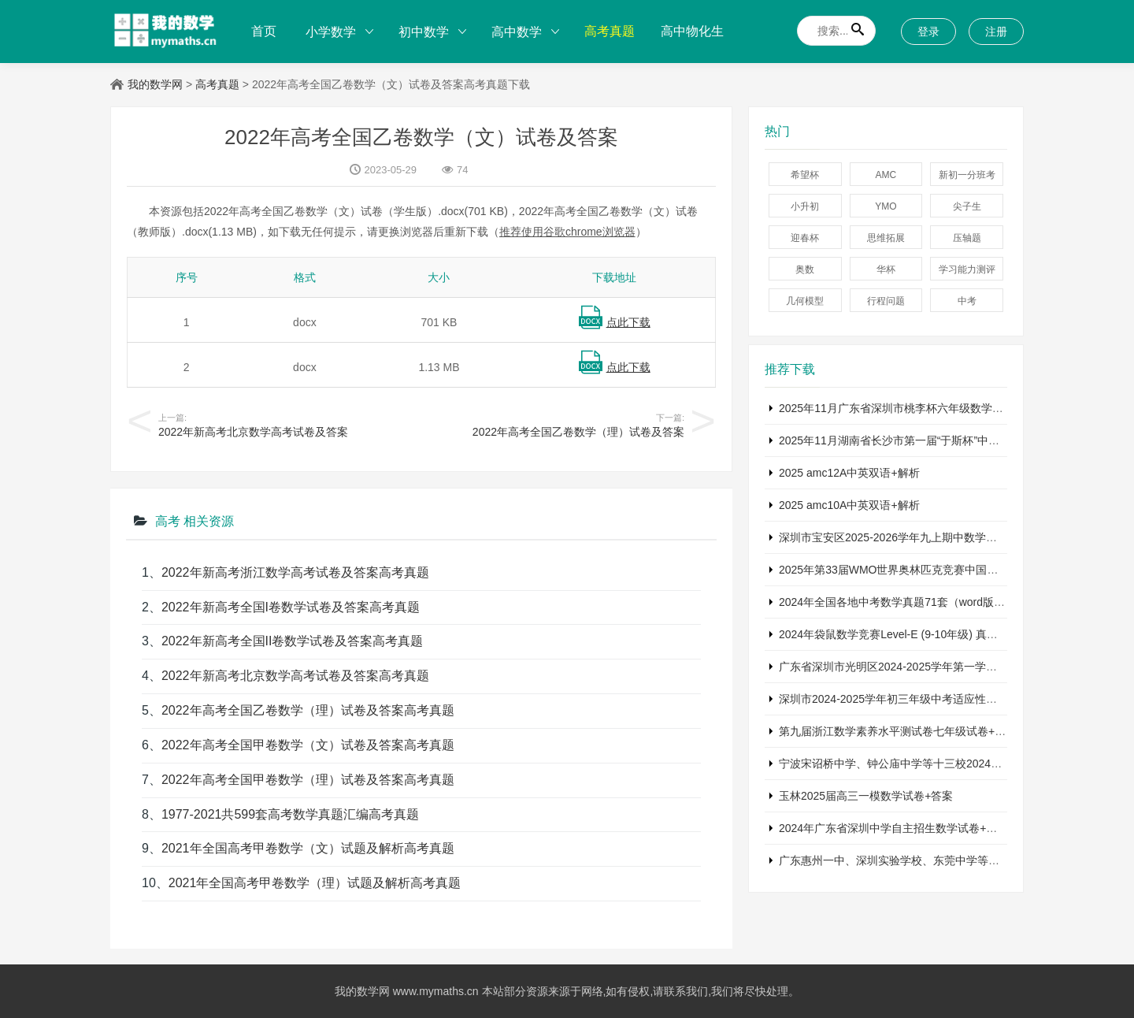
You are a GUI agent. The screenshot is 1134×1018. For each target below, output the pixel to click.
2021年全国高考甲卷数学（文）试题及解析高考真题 (307, 848)
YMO (885, 206)
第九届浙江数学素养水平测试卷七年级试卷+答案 (898, 731)
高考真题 (609, 31)
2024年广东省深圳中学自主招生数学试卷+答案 (893, 828)
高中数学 (516, 32)
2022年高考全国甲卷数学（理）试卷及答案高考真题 (307, 779)
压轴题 (967, 237)
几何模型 (805, 301)
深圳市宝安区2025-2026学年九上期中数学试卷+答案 (907, 537)
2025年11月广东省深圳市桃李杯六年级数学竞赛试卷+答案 (922, 408)
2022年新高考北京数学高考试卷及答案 (253, 431)
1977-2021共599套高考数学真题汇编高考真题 (290, 814)
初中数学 (423, 32)
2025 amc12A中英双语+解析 (849, 472)
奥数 (804, 269)
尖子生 (967, 206)
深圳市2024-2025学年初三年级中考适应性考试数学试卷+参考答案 (940, 699)
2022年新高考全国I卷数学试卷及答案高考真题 (290, 607)
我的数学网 (155, 84)
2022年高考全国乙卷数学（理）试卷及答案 (578, 431)
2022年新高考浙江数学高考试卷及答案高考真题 (295, 572)
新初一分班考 (967, 174)
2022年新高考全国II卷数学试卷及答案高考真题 (292, 641)
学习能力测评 (967, 269)
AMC (886, 174)
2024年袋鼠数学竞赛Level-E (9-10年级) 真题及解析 (905, 634)
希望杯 (805, 174)
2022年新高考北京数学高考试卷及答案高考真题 (295, 675)
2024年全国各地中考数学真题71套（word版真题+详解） (917, 602)
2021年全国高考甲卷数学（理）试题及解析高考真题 (315, 883)
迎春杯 (805, 237)
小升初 (805, 206)
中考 (967, 301)
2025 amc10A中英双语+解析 (849, 505)
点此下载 (628, 322)
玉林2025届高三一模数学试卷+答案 (866, 796)
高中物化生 (692, 31)
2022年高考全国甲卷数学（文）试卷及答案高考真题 (307, 745)
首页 (263, 31)
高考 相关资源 (194, 521)
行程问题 (886, 301)
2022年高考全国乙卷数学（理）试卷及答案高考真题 (307, 710)
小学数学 (331, 32)
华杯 (885, 269)
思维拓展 (886, 237)
